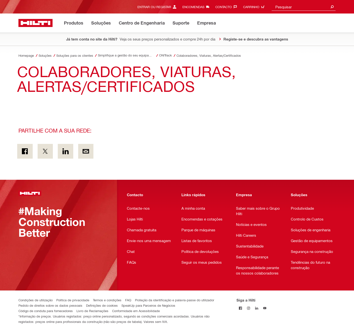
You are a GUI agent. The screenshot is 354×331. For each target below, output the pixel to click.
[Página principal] (35, 23)
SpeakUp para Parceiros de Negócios (148, 305)
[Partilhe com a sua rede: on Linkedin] (65, 151)
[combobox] (304, 7)
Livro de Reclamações (92, 311)
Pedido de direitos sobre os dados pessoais (50, 305)
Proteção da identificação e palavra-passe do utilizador (174, 300)
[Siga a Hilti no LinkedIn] (257, 308)
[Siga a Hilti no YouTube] (265, 308)
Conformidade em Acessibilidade (136, 311)
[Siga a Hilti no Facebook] (240, 308)
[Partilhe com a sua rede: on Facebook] (25, 151)
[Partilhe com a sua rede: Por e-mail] (86, 151)
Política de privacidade (72, 300)
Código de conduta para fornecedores (45, 311)
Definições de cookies (102, 305)
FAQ (128, 300)
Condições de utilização (35, 300)
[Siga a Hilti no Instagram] (249, 308)
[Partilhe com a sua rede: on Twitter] (45, 151)
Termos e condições (107, 300)
